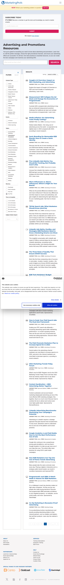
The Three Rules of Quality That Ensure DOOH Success (41, 253)
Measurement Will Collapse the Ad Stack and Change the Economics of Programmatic (43, 99)
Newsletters (6, 544)
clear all (16, 75)
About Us (5, 541)
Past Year (10, 191)
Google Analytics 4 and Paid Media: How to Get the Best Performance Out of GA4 (43, 435)
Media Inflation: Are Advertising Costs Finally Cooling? (41, 118)
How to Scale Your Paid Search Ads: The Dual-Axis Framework (43, 321)
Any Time (10, 193)
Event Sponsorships (8, 555)
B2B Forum (36, 544)
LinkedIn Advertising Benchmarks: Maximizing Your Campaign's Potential (42, 412)
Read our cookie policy (12, 293)
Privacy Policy (36, 559)
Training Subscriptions (39, 541)
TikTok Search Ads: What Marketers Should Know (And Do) (43, 207)
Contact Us (36, 552)
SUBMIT (31, 31)
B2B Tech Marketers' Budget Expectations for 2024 (40, 276)
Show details (55, 300)
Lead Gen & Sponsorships (10, 554)
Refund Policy (36, 555)
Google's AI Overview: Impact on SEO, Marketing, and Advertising (42, 81)
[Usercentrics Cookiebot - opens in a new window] (55, 278)
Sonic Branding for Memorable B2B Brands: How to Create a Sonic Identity (43, 138)
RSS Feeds (6, 542)
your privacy (35, 36)
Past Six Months (11, 189)
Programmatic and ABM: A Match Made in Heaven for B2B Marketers (42, 477)
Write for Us (6, 557)
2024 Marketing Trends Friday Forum (41, 365)
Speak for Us (6, 559)
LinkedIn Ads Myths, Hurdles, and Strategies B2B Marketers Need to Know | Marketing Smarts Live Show (43, 231)
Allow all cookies (52, 305)
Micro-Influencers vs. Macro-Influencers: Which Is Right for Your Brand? (43, 183)
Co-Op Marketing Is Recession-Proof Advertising (43, 504)
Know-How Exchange (38, 554)
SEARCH (55, 62)
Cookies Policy (37, 561)
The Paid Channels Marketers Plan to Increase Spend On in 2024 (43, 344)
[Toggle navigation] (60, 2)
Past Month (10, 187)
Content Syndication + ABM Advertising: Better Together (40, 385)
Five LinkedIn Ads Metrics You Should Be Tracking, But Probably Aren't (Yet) (42, 163)
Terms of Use (36, 557)
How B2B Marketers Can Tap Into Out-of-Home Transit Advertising (42, 459)
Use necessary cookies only (31, 305)
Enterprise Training (38, 542)
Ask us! (45, 7)
